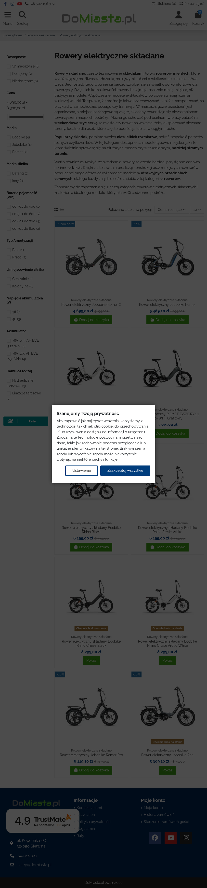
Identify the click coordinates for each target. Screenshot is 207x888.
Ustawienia (81, 470)
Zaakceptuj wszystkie (125, 470)
